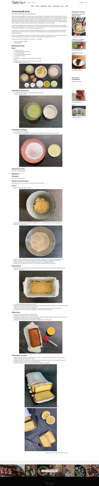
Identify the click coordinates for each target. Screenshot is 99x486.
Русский (81, 2)
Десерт (49, 6)
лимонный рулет (17, 42)
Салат (62, 6)
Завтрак (37, 6)
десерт (80, 36)
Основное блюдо (56, 6)
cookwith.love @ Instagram (49, 470)
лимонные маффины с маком (20, 41)
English (85, 2)
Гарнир (66, 6)
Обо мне (34, 2)
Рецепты (29, 2)
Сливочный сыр (44, 6)
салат (80, 50)
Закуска (32, 6)
